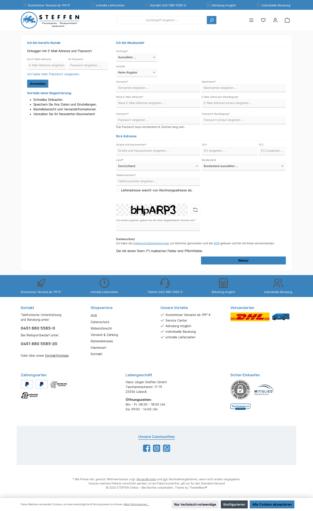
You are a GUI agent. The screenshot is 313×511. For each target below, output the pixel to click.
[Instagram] (156, 448)
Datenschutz (100, 322)
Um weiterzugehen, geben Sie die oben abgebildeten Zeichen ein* (156, 220)
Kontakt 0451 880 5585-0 (168, 5)
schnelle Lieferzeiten (110, 5)
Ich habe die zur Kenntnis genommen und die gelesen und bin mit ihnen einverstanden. (195, 243)
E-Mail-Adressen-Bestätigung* (220, 96)
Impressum (98, 348)
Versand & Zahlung (104, 335)
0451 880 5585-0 (38, 328)
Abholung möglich (224, 5)
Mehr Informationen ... (136, 504)
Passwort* (122, 113)
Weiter (243, 260)
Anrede (120, 66)
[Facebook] (146, 448)
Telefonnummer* (126, 175)
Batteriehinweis (102, 341)
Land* (119, 159)
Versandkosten (146, 479)
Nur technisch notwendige (195, 504)
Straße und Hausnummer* (131, 144)
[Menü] (251, 20)
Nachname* (209, 81)
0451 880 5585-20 (39, 343)
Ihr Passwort (75, 59)
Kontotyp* (122, 51)
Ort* (204, 144)
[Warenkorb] (287, 20)
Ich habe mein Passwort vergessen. (53, 74)
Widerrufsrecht (101, 328)
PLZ (261, 144)
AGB (216, 243)
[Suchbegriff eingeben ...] (162, 20)
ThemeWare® (198, 487)
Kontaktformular (56, 356)
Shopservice (102, 308)
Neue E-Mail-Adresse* (129, 96)
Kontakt (96, 354)
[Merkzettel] (263, 20)
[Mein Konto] (275, 20)
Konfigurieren (234, 504)
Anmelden (38, 84)
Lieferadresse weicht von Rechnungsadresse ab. (156, 190)
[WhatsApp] (166, 448)
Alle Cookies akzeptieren (272, 504)
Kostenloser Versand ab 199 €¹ (49, 5)
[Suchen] (211, 20)
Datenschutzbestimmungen (151, 243)
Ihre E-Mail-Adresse (39, 59)
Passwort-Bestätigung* (216, 113)
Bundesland (209, 159)
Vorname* (122, 81)
